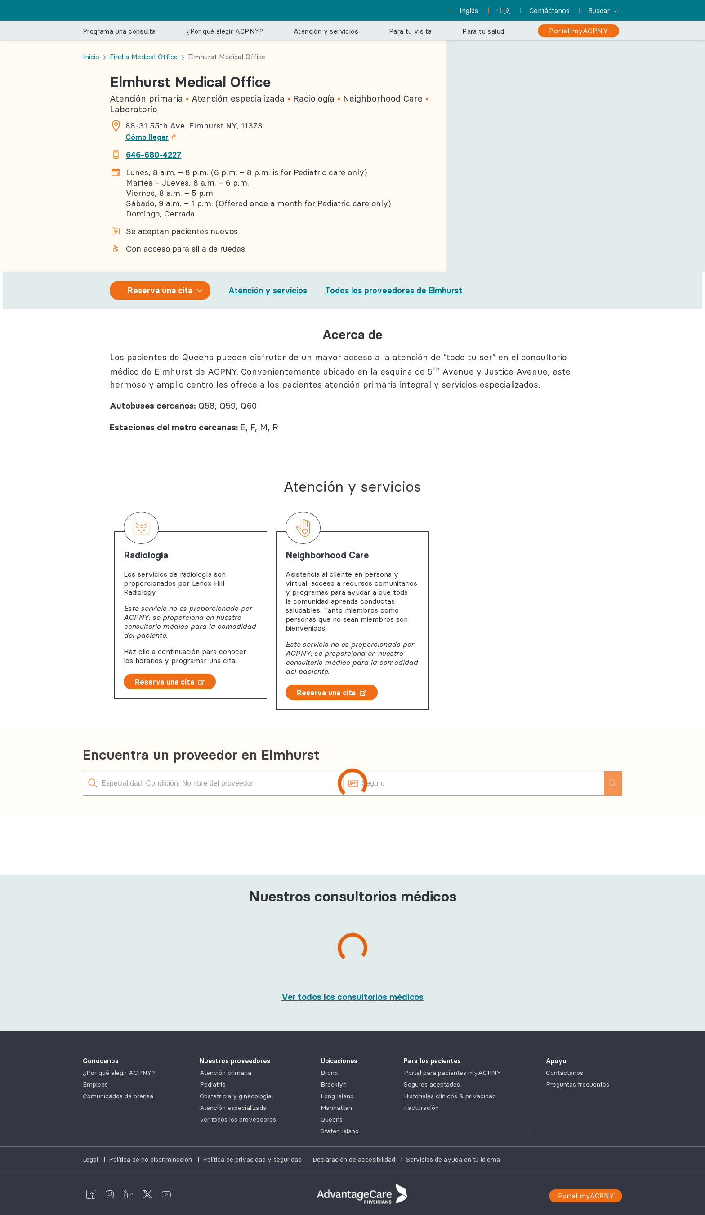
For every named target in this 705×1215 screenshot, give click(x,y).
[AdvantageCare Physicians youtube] (166, 1194)
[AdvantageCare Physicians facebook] (91, 1194)
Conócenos (101, 1061)
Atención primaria (225, 1073)
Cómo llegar (153, 137)
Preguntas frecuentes (577, 1084)
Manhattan (336, 1108)
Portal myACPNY (586, 1196)
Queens (332, 1119)
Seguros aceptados (432, 1084)
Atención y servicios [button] (326, 31)
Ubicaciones (339, 1061)
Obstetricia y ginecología (236, 1096)
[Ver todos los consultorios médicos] (352, 996)
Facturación (421, 1108)
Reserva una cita (170, 681)
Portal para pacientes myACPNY (452, 1073)
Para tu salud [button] (483, 31)
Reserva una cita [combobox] (160, 290)
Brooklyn (334, 1084)
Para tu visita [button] (410, 31)
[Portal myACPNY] (578, 30)
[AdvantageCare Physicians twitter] (147, 1194)
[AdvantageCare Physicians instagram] (110, 1194)
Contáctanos (564, 1073)
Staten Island (340, 1131)
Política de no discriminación (151, 1159)
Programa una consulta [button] (119, 31)
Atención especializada (233, 1108)
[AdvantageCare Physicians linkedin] (128, 1194)
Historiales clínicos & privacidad (450, 1096)
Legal (91, 1159)
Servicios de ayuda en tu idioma (453, 1159)
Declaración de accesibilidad (354, 1159)
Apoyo (556, 1061)
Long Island (337, 1096)
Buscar (599, 10)
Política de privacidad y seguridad (253, 1159)
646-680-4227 (154, 155)
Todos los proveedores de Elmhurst (393, 290)
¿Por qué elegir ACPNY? (119, 1073)
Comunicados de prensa (118, 1096)
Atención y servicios (267, 290)
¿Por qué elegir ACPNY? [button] (224, 31)
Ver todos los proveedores (238, 1119)
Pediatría (213, 1084)
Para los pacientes (432, 1061)
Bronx (329, 1073)
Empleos (95, 1084)
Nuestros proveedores (235, 1061)
